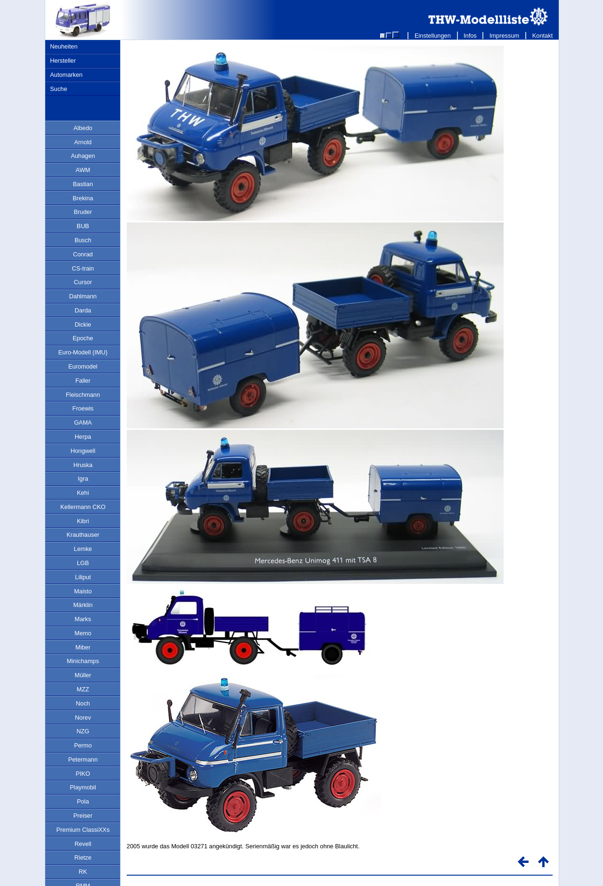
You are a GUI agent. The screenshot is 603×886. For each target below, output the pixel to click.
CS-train (83, 268)
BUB (83, 226)
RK (83, 871)
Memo (82, 633)
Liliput (82, 577)
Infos (470, 35)
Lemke (83, 548)
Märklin (82, 604)
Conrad (83, 254)
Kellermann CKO (83, 506)
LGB (83, 562)
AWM (83, 169)
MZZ (83, 689)
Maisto (83, 591)
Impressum (504, 35)
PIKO (83, 773)
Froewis (83, 408)
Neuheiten (63, 46)
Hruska (83, 464)
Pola (83, 801)
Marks (83, 619)
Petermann (83, 759)
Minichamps (83, 660)
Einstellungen (432, 35)
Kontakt (542, 35)
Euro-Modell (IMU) (83, 352)
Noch (83, 703)
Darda (83, 310)
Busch (82, 240)
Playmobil (83, 787)
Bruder (83, 211)
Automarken (66, 74)
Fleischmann (83, 394)
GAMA (83, 422)
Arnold (83, 142)
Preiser (83, 815)
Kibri (83, 521)
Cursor (83, 282)
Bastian (83, 184)
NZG (82, 731)
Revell (82, 843)
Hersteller (63, 60)
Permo (83, 745)
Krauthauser (82, 534)
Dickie (83, 324)
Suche (58, 88)
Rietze (82, 857)
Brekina (83, 198)
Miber (82, 647)
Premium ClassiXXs (82, 829)
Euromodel (83, 366)
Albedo (82, 127)
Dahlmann (83, 296)
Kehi (83, 492)
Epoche (83, 338)
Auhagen (83, 155)
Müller (83, 675)
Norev (83, 717)
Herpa (83, 436)
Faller (82, 380)
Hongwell (83, 450)
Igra (83, 478)
